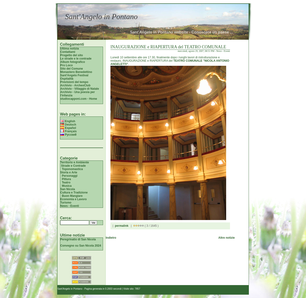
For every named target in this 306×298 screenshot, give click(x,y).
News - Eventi (69, 206)
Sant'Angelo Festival (74, 75)
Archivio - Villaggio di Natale (79, 88)
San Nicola (67, 189)
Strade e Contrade (73, 165)
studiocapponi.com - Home (78, 98)
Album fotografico (72, 62)
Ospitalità (66, 78)
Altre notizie (226, 237)
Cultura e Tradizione (74, 192)
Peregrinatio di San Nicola (78, 239)
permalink (121, 225)
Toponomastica (72, 169)
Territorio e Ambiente (74, 162)
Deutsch (68, 124)
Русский (68, 134)
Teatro (66, 182)
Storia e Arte (68, 172)
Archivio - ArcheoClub (75, 85)
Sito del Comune (71, 68)
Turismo (65, 202)
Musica (67, 186)
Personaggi (69, 175)
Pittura (66, 179)
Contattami (67, 52)
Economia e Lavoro (73, 199)
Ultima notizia (69, 48)
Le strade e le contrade (76, 58)
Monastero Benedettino (76, 72)
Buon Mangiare (72, 196)
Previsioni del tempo (74, 82)
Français (68, 131)
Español (68, 128)
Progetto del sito (71, 55)
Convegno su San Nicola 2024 (80, 245)
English (67, 121)
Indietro (111, 237)
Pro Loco (66, 65)
